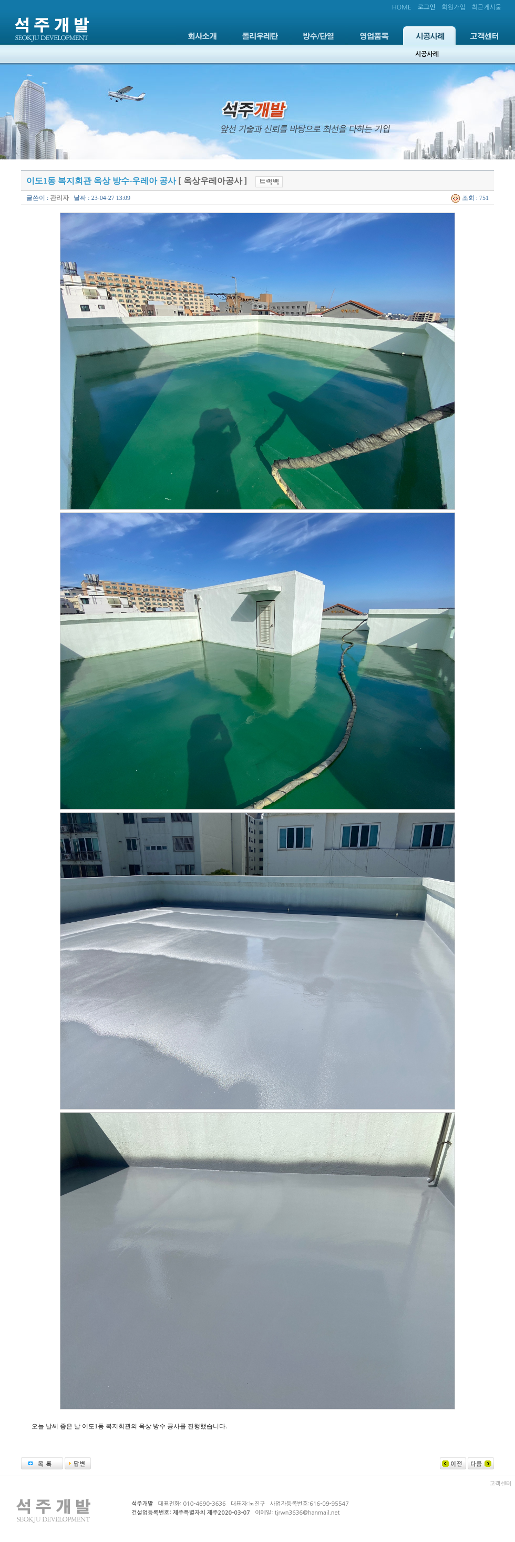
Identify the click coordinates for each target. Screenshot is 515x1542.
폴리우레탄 (260, 35)
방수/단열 (318, 35)
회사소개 (202, 35)
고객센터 (484, 35)
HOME (401, 7)
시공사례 (429, 35)
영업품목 (374, 35)
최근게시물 (486, 7)
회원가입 (453, 7)
